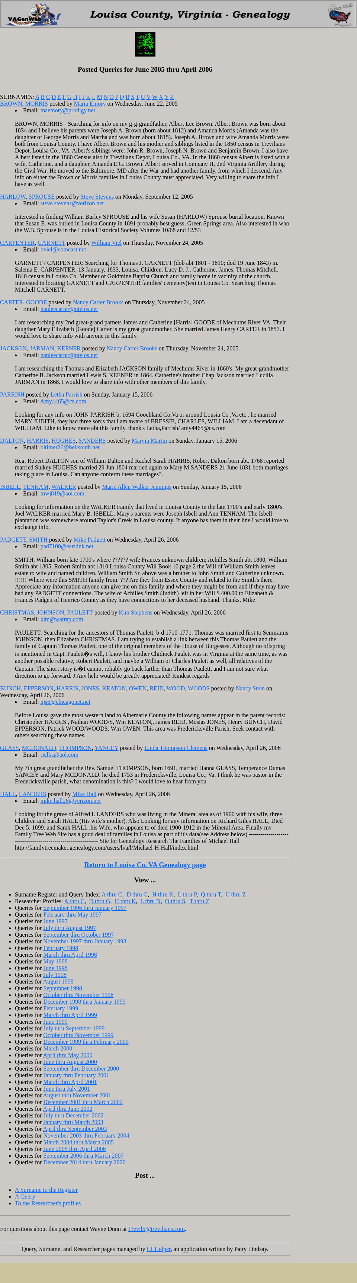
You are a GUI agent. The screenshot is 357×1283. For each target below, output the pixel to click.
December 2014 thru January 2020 (84, 1162)
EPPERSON (39, 688)
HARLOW (13, 196)
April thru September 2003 (75, 1129)
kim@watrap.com (62, 619)
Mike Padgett (90, 539)
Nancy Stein (250, 688)
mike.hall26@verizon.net (71, 801)
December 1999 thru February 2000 (85, 1042)
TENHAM (35, 487)
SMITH (38, 539)
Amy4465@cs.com (63, 401)
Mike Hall (84, 794)
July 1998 (55, 975)
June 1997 (55, 921)
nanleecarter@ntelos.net (69, 309)
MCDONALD (39, 748)
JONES (90, 688)
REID (156, 688)
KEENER (69, 348)
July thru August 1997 (69, 928)
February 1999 (60, 1008)
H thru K (162, 894)
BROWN (11, 103)
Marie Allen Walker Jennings (136, 487)
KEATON (114, 688)
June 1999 (55, 1022)
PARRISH (12, 394)
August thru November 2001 (77, 1095)
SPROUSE (42, 196)
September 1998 (62, 988)
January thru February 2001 (76, 1075)
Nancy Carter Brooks (99, 302)
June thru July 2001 (66, 1088)
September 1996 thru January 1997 (84, 908)
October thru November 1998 (78, 995)
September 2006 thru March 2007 (83, 1155)
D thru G (137, 894)
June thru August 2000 (70, 1062)
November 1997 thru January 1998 (84, 941)
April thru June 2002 (68, 1109)
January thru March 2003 (73, 1122)
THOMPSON (75, 748)
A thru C (112, 894)
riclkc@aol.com (59, 754)
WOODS (199, 688)
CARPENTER (17, 243)
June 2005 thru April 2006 (74, 1149)
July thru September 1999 (73, 1028)
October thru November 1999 (78, 1035)
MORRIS (36, 103)
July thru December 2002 (73, 1115)
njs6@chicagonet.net (65, 702)
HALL (8, 794)
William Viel (106, 243)
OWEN (138, 688)
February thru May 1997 (72, 914)
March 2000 (57, 1048)
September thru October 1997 (78, 934)
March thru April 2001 (70, 1082)
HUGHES (64, 440)
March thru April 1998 (70, 955)
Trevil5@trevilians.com (156, 1229)
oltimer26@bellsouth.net (70, 447)
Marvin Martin (149, 440)
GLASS (9, 748)
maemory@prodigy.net (68, 110)
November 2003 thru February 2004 (86, 1135)
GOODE (36, 302)
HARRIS (38, 440)
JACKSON (13, 348)
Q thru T (211, 894)
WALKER (63, 487)
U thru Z (235, 894)
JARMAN (42, 348)
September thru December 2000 (81, 1068)
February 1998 (60, 948)
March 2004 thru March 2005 (78, 1142)
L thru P (187, 894)
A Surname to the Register (46, 1190)
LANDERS (32, 794)
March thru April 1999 (70, 1015)
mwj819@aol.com (62, 493)
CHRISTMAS (17, 612)
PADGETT (13, 539)
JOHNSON (50, 612)
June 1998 (55, 968)
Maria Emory (90, 103)
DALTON (12, 440)
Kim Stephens (135, 612)
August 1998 (58, 981)
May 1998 (55, 961)
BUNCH (10, 688)
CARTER (11, 302)
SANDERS (92, 440)
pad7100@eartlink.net (67, 546)
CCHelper (159, 1249)
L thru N (150, 901)
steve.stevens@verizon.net (72, 203)
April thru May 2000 (68, 1055)
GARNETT (51, 243)
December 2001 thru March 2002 (82, 1102)
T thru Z (199, 901)
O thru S (175, 901)
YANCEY (106, 748)
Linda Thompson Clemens (175, 748)
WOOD (175, 688)
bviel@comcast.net (63, 249)
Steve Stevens (97, 196)
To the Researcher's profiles (48, 1203)
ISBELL (10, 487)
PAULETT (80, 612)
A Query (25, 1196)
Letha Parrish (67, 394)
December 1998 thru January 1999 (84, 1001)
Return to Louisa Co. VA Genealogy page (145, 865)
